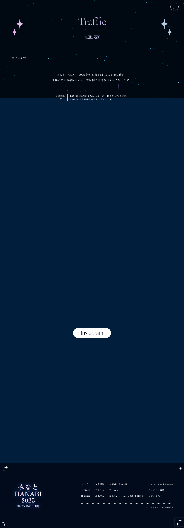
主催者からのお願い (119, 484)
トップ (84, 484)
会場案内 (99, 496)
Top (12, 57)
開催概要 (85, 496)
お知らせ (85, 490)
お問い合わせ (155, 496)
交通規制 (99, 484)
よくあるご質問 (157, 490)
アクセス (99, 490)
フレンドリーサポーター (161, 484)
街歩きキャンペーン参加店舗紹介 (126, 496)
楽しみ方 (113, 490)
